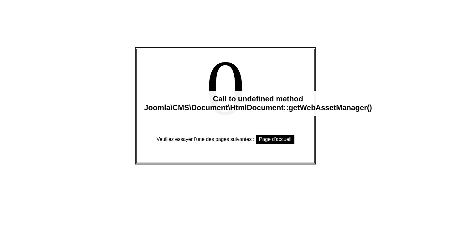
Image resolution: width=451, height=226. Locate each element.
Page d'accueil (275, 139)
